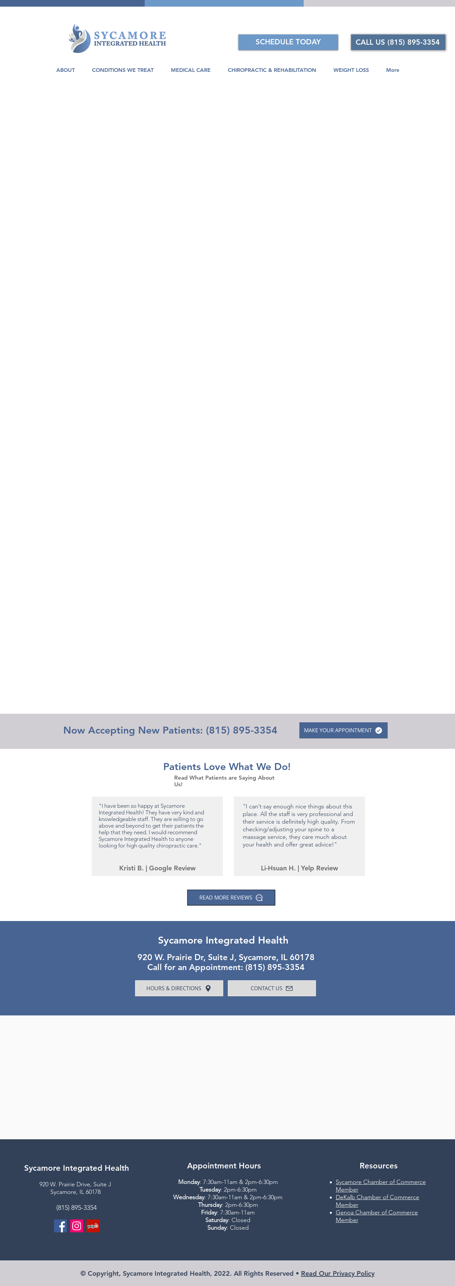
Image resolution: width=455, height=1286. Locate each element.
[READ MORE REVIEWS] (231, 897)
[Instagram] (76, 1225)
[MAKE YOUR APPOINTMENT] (343, 730)
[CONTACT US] (272, 988)
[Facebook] (60, 1225)
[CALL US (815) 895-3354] (398, 42)
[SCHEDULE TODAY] (288, 42)
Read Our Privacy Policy (338, 1273)
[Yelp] (92, 1225)
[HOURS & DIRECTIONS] (179, 988)
